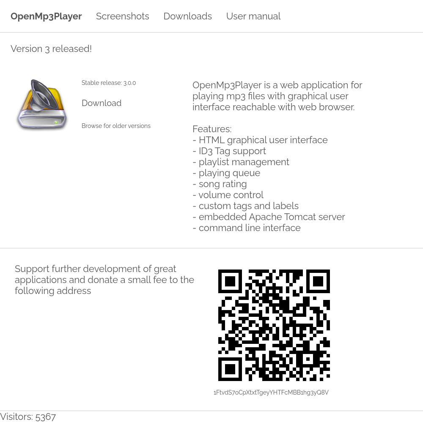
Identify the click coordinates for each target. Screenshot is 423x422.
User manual (253, 16)
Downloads (188, 16)
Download (101, 103)
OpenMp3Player (46, 16)
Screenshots (122, 16)
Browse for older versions (116, 126)
